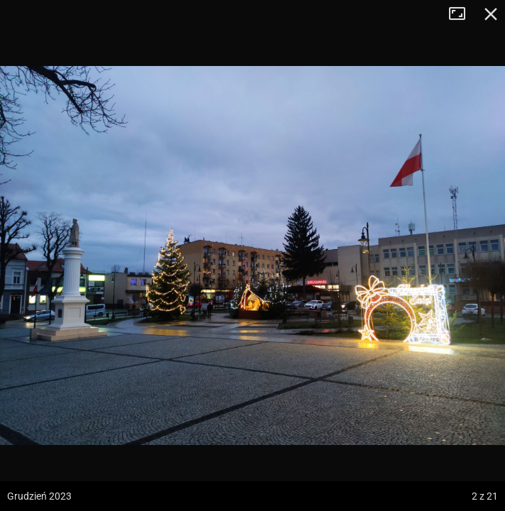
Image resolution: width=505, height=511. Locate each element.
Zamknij (491, 14)
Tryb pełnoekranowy (462, 14)
